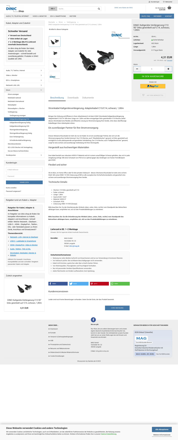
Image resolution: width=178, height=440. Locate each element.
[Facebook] (93, 319)
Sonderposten (11, 155)
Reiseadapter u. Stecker (16, 108)
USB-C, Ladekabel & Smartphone (23, 241)
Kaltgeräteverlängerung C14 (19, 119)
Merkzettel (167, 2)
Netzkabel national (14, 98)
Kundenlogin (154, 2)
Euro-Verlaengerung (16, 137)
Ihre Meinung (117, 308)
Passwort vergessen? (13, 191)
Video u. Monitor (40, 16)
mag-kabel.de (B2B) (145, 354)
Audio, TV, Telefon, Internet (17, 16)
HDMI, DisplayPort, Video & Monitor (24, 245)
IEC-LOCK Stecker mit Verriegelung (20, 147)
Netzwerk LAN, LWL (13, 85)
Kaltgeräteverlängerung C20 (19, 126)
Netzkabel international (16, 101)
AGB (51, 340)
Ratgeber (157, 16)
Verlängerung (12, 112)
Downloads (73, 97)
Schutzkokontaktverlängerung (20, 140)
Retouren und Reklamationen (60, 348)
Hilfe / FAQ (146, 16)
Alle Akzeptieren (161, 429)
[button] (58, 284)
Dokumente (88, 97)
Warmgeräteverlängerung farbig (21, 133)
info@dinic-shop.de (102, 351)
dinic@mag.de (74, 246)
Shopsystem (81, 361)
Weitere (73, 16)
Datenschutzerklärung (108, 434)
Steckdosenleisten (14, 144)
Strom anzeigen (13, 94)
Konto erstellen (11, 188)
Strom (8, 90)
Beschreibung (57, 97)
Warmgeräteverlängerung (18, 130)
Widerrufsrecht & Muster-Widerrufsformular (64, 352)
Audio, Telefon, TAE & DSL (20, 249)
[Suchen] (99, 9)
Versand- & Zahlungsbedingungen (61, 337)
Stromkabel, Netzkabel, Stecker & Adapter (23, 254)
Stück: (135, 66)
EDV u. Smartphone (58, 16)
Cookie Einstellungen (57, 356)
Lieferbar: (137, 41)
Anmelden (24, 182)
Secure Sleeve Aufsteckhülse (18, 151)
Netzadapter (12, 105)
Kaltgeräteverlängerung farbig (20, 122)
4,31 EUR (24, 308)
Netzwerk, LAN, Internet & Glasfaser (24, 237)
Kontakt (168, 16)
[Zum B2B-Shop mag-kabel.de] (141, 338)
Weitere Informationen (161, 435)
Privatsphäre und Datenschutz (60, 344)
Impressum (54, 329)
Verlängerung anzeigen (18, 115)
